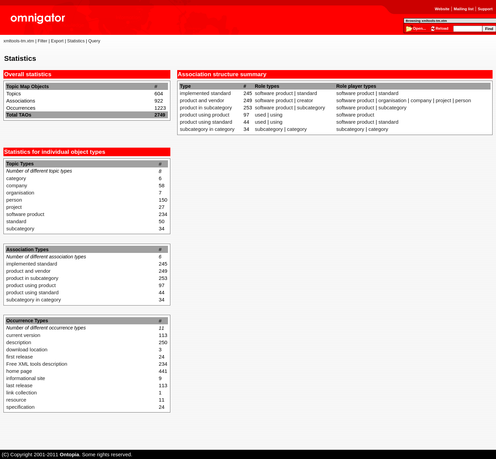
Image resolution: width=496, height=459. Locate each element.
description (18, 342)
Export (57, 40)
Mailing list (463, 9)
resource (16, 400)
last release (19, 385)
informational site (25, 378)
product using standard (32, 292)
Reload (441, 28)
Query (94, 40)
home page (19, 371)
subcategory (20, 228)
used (260, 115)
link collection (21, 392)
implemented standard (31, 264)
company (16, 185)
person (14, 200)
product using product (31, 285)
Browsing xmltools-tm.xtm (426, 21)
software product (25, 214)
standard (16, 221)
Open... (419, 28)
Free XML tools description (36, 364)
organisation (20, 192)
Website (442, 9)
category (16, 178)
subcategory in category (33, 299)
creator (305, 100)
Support (485, 9)
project (14, 207)
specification (20, 407)
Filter (42, 40)
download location (26, 349)
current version (23, 335)
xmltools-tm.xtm (18, 40)
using (276, 115)
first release (19, 357)
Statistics (75, 40)
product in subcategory (32, 278)
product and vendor (28, 271)
